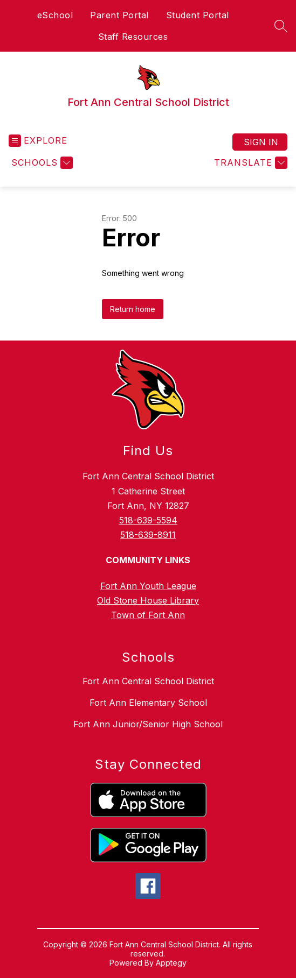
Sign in (261, 142)
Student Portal (197, 15)
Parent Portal (119, 15)
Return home (132, 309)
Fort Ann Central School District (148, 681)
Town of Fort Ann (148, 615)
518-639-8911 (148, 534)
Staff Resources (133, 36)
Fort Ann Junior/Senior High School (148, 724)
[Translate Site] (249, 162)
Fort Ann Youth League (148, 585)
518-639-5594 (148, 520)
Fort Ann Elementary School (148, 702)
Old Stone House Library (148, 600)
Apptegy (171, 962)
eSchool (55, 15)
